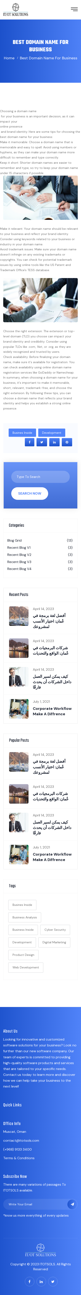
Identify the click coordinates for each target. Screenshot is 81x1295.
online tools (30, 265)
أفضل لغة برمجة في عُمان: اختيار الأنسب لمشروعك (49, 621)
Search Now (29, 493)
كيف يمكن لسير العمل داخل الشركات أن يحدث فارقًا (52, 682)
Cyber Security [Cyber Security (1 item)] (55, 930)
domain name (27, 111)
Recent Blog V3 (40, 562)
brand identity (58, 234)
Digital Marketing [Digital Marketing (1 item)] (54, 942)
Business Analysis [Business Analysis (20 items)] (25, 917)
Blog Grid (40, 540)
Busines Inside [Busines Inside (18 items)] (22, 905)
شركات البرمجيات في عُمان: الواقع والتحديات (51, 650)
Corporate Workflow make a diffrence (52, 711)
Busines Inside (22, 433)
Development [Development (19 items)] (22, 942)
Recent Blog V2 (40, 554)
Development (51, 433)
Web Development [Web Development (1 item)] (26, 967)
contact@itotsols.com (21, 1140)
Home (9, 58)
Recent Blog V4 (40, 568)
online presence (11, 126)
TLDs (18, 347)
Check (7, 357)
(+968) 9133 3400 (17, 1149)
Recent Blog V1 (40, 547)
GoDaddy (45, 372)
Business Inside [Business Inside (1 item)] (23, 930)
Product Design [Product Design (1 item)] (23, 955)
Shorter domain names (36, 163)
